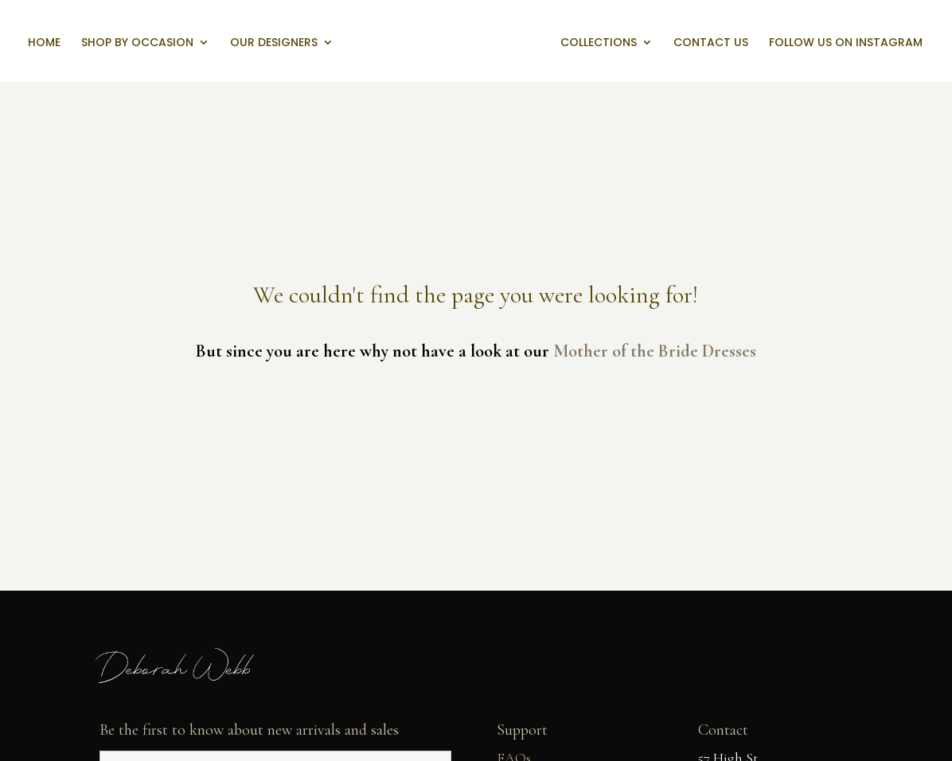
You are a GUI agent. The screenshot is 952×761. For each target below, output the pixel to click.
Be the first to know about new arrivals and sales (249, 730)
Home (44, 43)
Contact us (710, 43)
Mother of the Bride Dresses (654, 351)
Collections (598, 43)
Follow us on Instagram (846, 43)
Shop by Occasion (137, 43)
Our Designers (274, 43)
